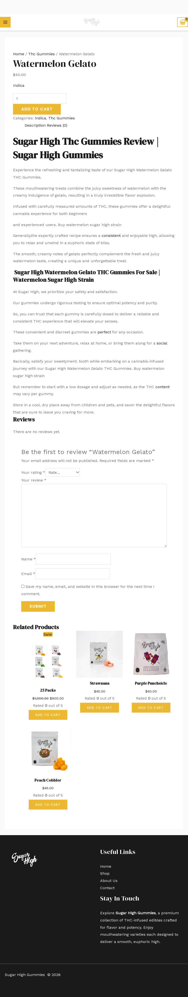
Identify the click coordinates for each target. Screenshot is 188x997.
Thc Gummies (41, 54)
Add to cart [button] (48, 715)
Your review (33, 480)
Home (18, 54)
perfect (104, 332)
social (162, 343)
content (162, 387)
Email (28, 573)
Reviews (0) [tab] (57, 125)
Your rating (33, 472)
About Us (109, 880)
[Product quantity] (39, 98)
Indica (40, 118)
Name (28, 559)
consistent (111, 235)
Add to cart (37, 109)
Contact (107, 888)
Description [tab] (35, 125)
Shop (105, 873)
